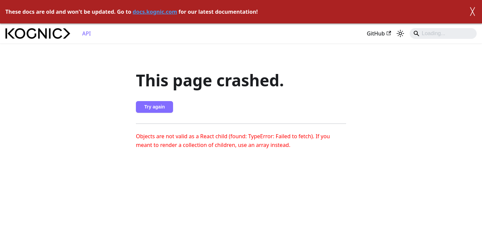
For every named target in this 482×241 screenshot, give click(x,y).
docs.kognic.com (155, 11)
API (86, 33)
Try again (154, 106)
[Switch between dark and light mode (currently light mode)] (400, 33)
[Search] (443, 33)
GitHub (379, 33)
